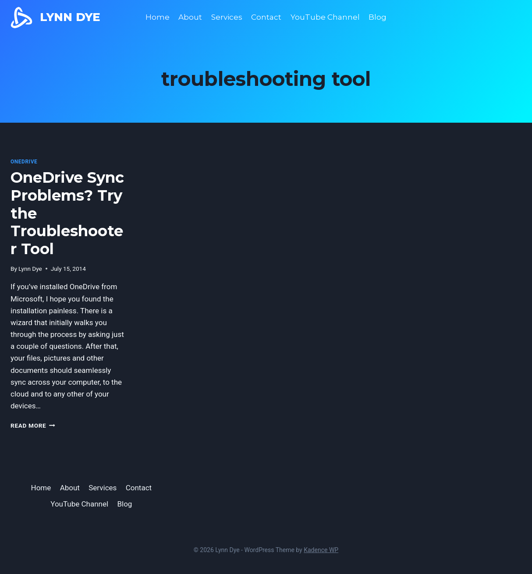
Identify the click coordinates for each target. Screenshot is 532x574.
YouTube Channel (325, 17)
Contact (266, 17)
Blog (378, 17)
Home (157, 17)
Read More (33, 425)
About (190, 17)
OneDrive (24, 162)
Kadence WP (321, 549)
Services (226, 17)
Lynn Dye (30, 268)
